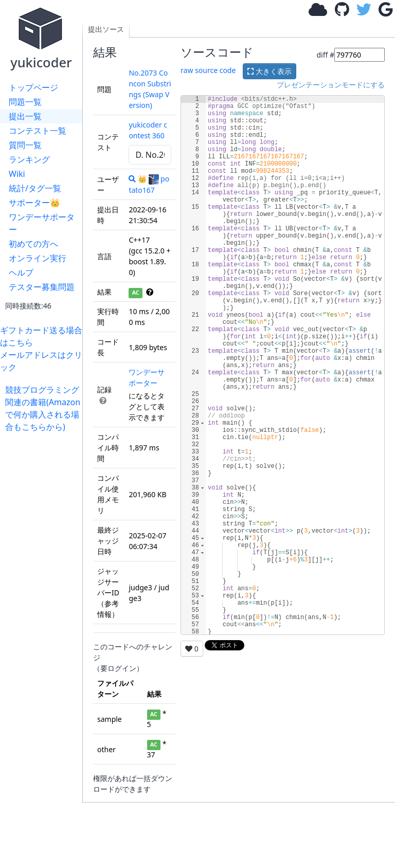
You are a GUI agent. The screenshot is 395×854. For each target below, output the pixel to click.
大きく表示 (269, 71)
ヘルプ (21, 272)
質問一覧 (25, 145)
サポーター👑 (34, 202)
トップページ (33, 87)
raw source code (208, 70)
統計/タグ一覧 (35, 188)
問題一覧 (25, 101)
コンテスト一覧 (37, 130)
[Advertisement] (43, 587)
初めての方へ (33, 243)
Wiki (17, 173)
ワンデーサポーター (42, 223)
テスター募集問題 (42, 287)
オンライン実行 (37, 258)
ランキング (29, 159)
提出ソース (106, 29)
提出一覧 (25, 116)
